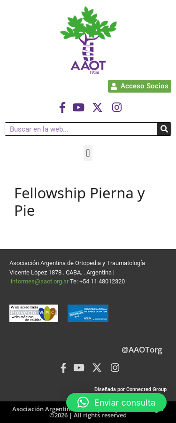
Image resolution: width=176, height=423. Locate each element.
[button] (88, 153)
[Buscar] (164, 129)
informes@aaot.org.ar (40, 281)
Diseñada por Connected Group (130, 389)
